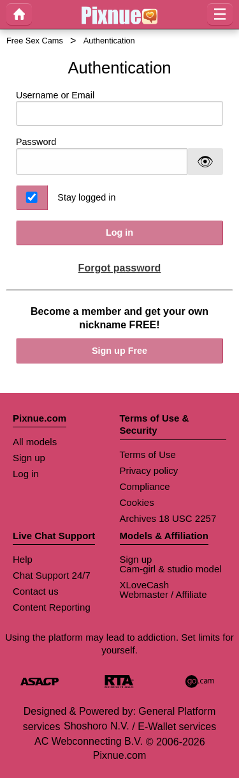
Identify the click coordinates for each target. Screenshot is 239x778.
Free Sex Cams (34, 40)
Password (36, 142)
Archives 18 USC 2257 (168, 518)
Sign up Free (119, 351)
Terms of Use (148, 454)
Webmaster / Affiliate (163, 594)
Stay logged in (86, 197)
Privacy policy (149, 470)
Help (23, 559)
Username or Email (119, 108)
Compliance (145, 486)
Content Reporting (52, 607)
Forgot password (119, 268)
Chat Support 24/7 (52, 575)
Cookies (137, 502)
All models (35, 441)
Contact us (36, 591)
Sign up (29, 457)
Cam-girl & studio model (171, 568)
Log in (119, 232)
